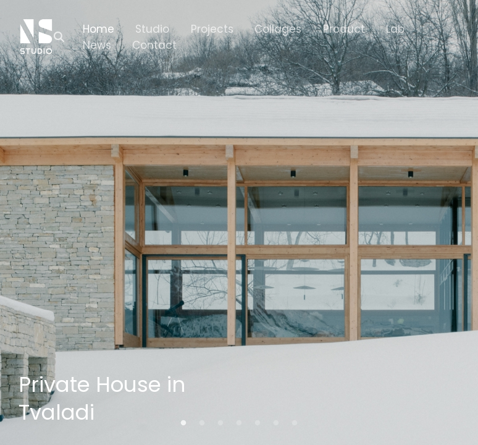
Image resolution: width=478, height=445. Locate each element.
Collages (277, 29)
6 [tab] (276, 423)
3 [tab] (220, 423)
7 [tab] (294, 423)
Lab (395, 29)
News (97, 45)
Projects (212, 29)
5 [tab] (257, 423)
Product (344, 29)
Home (98, 29)
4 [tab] (239, 423)
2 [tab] (202, 423)
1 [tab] (183, 423)
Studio (152, 29)
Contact (154, 45)
